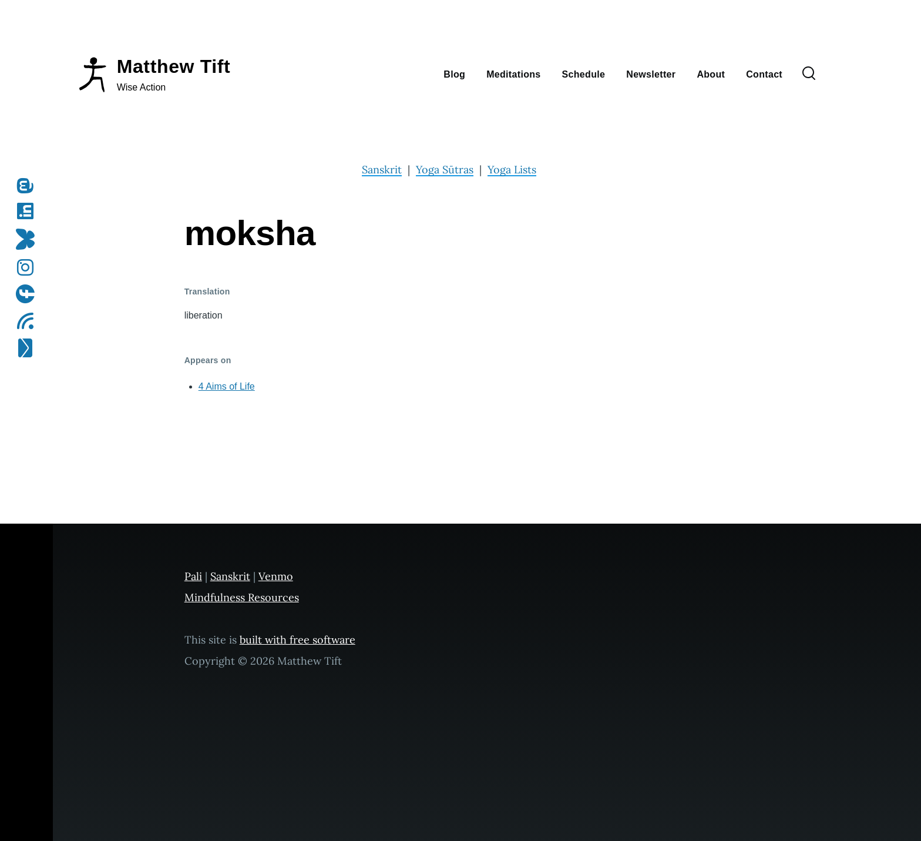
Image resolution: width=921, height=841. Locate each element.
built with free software (297, 639)
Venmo (275, 576)
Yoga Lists (512, 169)
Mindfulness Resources (241, 597)
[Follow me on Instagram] (29, 267)
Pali (193, 576)
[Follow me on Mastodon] (29, 185)
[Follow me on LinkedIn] (29, 211)
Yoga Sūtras (444, 169)
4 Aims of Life (227, 386)
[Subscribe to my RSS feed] (29, 321)
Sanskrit (382, 169)
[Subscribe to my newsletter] (29, 348)
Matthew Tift (174, 66)
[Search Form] (809, 74)
